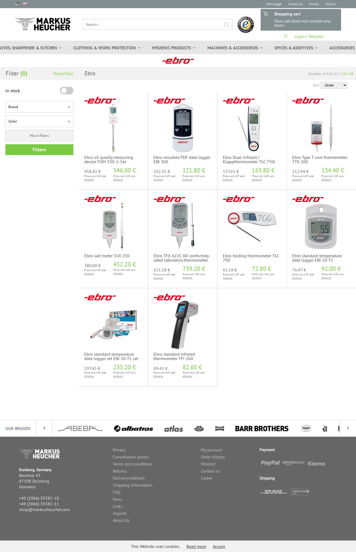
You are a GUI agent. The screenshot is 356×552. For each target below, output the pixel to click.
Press (117, 499)
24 (344, 73)
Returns (120, 471)
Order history (213, 457)
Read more (196, 546)
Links (118, 506)
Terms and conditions (132, 464)
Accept (219, 546)
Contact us (295, 4)
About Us (121, 520)
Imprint (331, 4)
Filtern (39, 149)
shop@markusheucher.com (44, 509)
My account (211, 450)
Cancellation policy (130, 457)
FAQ (116, 492)
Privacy (314, 4)
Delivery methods (129, 478)
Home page (274, 4)
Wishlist (208, 464)
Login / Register (304, 36)
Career (207, 478)
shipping (89, 179)
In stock (12, 90)
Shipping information (132, 485)
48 (351, 73)
